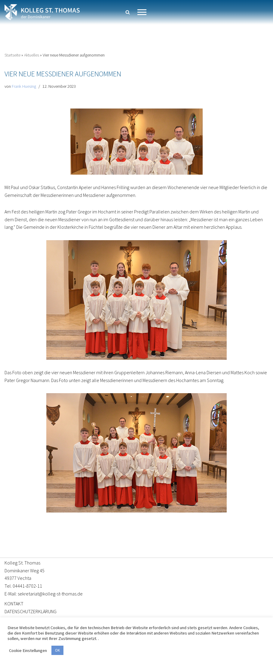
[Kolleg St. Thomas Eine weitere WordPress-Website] (42, 12)
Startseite (12, 55)
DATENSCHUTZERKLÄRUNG (31, 611)
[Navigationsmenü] (142, 12)
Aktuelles (31, 55)
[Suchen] (127, 12)
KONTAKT (14, 604)
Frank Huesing (24, 86)
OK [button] (57, 650)
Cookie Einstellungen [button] (28, 650)
